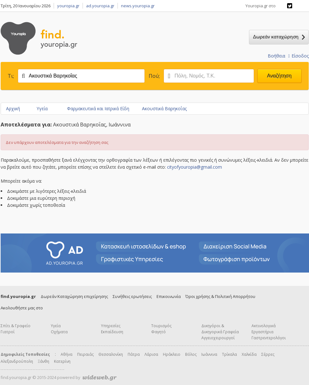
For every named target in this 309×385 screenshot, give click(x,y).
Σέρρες (267, 354)
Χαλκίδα (249, 354)
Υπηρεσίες (110, 325)
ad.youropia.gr (100, 6)
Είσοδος (298, 56)
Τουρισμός (161, 325)
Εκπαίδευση (112, 331)
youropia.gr (68, 6)
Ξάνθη (43, 361)
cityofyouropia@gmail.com (194, 167)
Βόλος (191, 354)
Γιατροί (8, 331)
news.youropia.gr (138, 6)
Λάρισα (151, 354)
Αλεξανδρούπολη (17, 361)
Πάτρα (134, 354)
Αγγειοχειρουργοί (218, 338)
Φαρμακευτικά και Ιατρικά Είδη (98, 108)
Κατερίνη (62, 361)
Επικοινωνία (169, 296)
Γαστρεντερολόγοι (269, 338)
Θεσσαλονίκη (110, 354)
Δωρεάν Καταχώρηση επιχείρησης (74, 296)
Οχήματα (59, 331)
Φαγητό (158, 331)
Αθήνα (66, 354)
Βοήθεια (276, 56)
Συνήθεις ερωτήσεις (132, 296)
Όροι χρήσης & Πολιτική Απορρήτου (220, 296)
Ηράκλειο (171, 354)
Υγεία (42, 108)
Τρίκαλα (229, 354)
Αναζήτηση (279, 75)
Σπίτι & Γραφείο (15, 325)
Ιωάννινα (209, 354)
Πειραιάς (85, 354)
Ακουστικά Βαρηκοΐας (164, 108)
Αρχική (13, 108)
